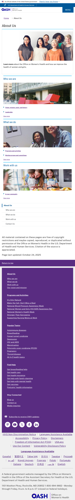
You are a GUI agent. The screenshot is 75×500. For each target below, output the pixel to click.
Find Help (11, 365)
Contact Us (10, 224)
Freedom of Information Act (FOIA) (33, 442)
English (61, 464)
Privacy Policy (39, 438)
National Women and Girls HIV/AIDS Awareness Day (29, 309)
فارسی (50, 464)
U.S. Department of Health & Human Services (21, 5)
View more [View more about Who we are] (6, 116)
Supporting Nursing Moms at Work (22, 318)
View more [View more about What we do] (6, 159)
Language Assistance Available (55, 434)
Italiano (17, 464)
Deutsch (29, 464)
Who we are (10, 210)
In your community (11, 194)
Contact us (12, 403)
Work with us (11, 219)
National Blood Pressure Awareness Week (25, 306)
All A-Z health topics (16, 357)
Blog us (10, 400)
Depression (12, 339)
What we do (10, 215)
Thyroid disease (14, 354)
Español (7, 456)
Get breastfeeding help (17, 369)
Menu (68, 10)
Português (65, 460)
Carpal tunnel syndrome (17, 336)
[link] (7, 416)
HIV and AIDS (13, 342)
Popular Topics (13, 325)
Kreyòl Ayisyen (25, 460)
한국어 (44, 456)
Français (41, 460)
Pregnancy (11, 351)
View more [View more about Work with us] (6, 198)
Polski (53, 460)
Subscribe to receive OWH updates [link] (24, 417)
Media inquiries (13, 406)
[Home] (11, 11)
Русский (68, 456)
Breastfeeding (13, 333)
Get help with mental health (19, 381)
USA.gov (59, 442)
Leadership (9, 112)
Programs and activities (13, 151)
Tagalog (56, 456)
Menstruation (13, 345)
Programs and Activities (17, 295)
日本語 (40, 464)
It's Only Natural (14, 300)
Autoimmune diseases (16, 330)
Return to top (7, 263)
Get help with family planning (20, 378)
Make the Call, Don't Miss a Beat (21, 303)
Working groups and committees (16, 155)
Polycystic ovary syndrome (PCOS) (22, 348)
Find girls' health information (19, 387)
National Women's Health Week (20, 312)
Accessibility (22, 438)
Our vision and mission (17, 288)
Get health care (14, 372)
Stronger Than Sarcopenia (18, 315)
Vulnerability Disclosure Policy (50, 445)
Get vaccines (12, 384)
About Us (8, 205)
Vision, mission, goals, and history (16, 107)
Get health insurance (16, 375)
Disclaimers (57, 438)
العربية (11, 460)
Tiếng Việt (32, 456)
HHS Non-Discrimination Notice (19, 434)
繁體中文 (19, 456)
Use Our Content (21, 445)
